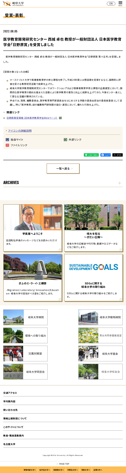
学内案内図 (9, 401)
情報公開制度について (15, 418)
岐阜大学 (13, 3)
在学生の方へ (44, 470)
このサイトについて (13, 427)
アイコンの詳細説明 (20, 131)
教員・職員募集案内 (13, 435)
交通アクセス (10, 392)
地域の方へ (85, 470)
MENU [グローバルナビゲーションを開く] (120, 3)
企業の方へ (98, 470)
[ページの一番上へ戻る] (63, 463)
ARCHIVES (11, 182)
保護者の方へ (58, 470)
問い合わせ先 (10, 409)
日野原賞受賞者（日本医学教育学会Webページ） (32, 117)
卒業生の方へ (72, 470)
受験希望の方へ (30, 470)
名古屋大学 (9, 444)
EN (111, 3)
